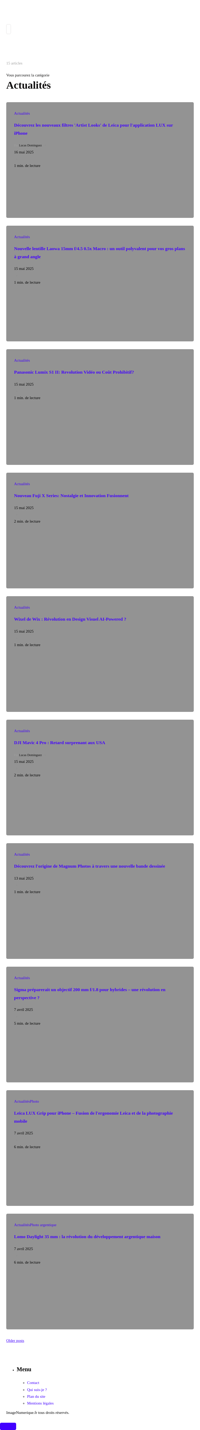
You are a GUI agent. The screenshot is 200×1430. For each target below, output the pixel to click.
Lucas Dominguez (30, 145)
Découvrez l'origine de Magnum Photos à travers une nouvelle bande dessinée (89, 866)
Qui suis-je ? (37, 1390)
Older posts (15, 1340)
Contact (33, 1383)
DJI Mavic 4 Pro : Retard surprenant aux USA (59, 742)
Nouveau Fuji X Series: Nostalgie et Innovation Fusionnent (71, 495)
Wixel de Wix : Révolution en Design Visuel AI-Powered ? (70, 619)
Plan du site (36, 1396)
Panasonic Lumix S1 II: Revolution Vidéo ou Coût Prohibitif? (74, 372)
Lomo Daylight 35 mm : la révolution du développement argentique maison (87, 1236)
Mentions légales (40, 1403)
